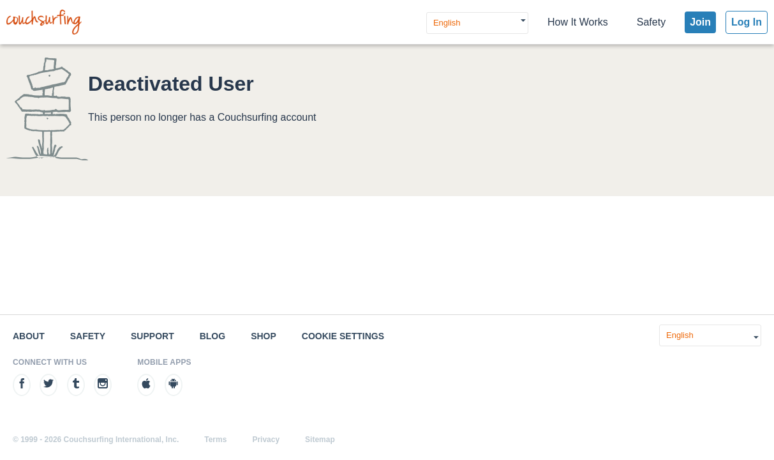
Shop (263, 336)
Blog (212, 336)
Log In (746, 22)
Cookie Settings (343, 336)
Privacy (265, 439)
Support (152, 336)
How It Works (577, 22)
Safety (651, 22)
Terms (215, 439)
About (29, 336)
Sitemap (320, 439)
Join (700, 22)
